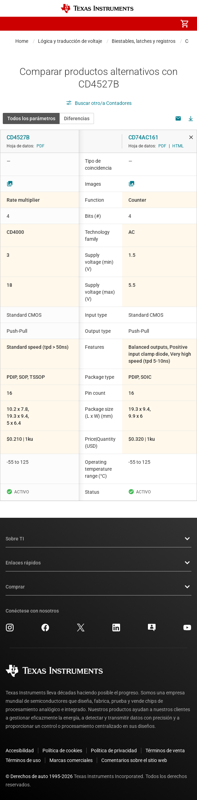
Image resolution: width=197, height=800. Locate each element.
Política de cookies (62, 750)
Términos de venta (165, 750)
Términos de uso (23, 760)
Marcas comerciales (71, 760)
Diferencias (76, 118)
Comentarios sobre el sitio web (134, 760)
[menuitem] (126, 24)
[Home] (97, 8)
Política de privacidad (114, 750)
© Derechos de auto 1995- (39, 776)
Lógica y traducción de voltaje (70, 41)
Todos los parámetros (31, 118)
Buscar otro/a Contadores (99, 103)
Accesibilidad (20, 750)
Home (21, 41)
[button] (12, 24)
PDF (41, 146)
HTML (177, 146)
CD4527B (18, 137)
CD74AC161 (143, 137)
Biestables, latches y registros (143, 41)
